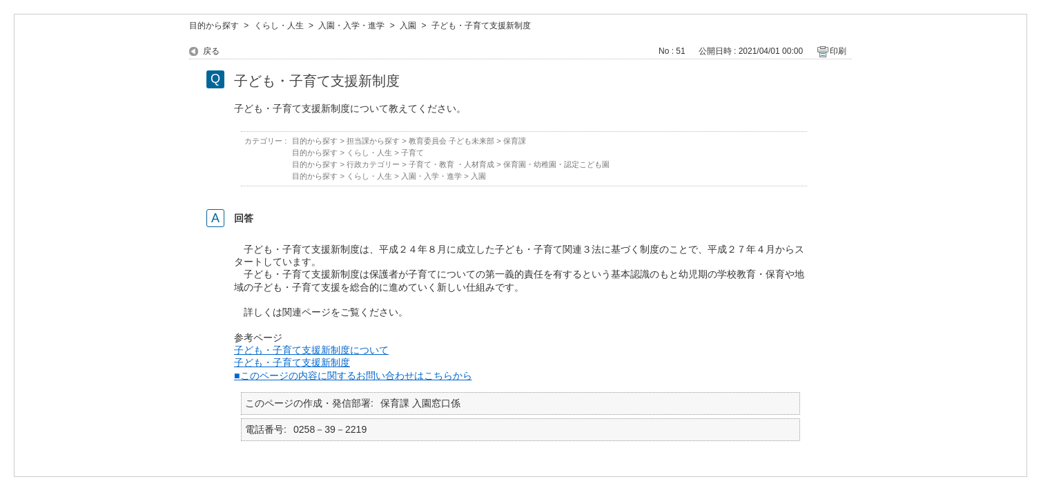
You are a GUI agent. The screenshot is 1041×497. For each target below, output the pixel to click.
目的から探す (214, 25)
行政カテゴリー (373, 164)
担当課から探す (373, 141)
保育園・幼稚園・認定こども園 (556, 164)
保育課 (514, 141)
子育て (412, 152)
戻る (211, 51)
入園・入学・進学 (351, 25)
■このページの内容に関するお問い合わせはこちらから (353, 375)
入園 (408, 25)
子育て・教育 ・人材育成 (451, 164)
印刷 (838, 51)
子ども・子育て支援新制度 (292, 362)
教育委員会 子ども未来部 (451, 141)
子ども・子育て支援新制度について (311, 349)
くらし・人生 (279, 25)
